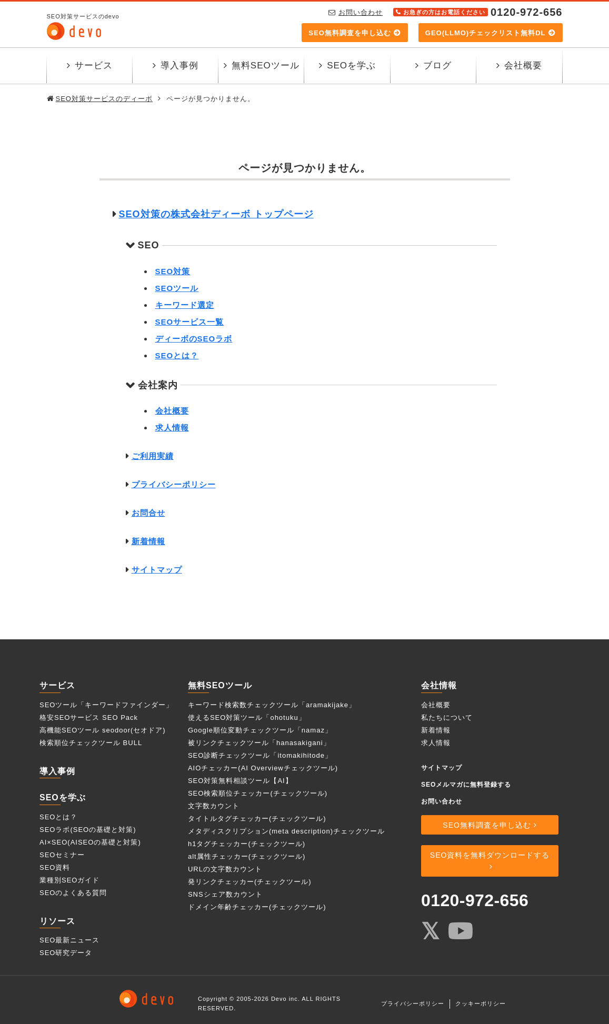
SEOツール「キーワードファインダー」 (106, 705)
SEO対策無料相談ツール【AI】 (240, 781)
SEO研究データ (65, 953)
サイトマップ (157, 569)
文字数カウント (213, 806)
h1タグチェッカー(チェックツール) (246, 844)
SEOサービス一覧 (189, 321)
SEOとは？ (177, 355)
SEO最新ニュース (69, 941)
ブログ (437, 66)
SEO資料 (54, 867)
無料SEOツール (265, 66)
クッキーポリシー (480, 1003)
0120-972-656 (474, 900)
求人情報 (172, 427)
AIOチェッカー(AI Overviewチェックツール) (263, 768)
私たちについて (447, 717)
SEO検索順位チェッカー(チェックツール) (257, 793)
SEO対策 (173, 271)
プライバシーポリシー (174, 484)
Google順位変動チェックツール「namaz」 (260, 730)
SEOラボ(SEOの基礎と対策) (87, 830)
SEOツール (177, 288)
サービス (94, 66)
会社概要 (523, 66)
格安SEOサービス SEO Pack (88, 717)
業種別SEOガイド (69, 880)
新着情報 (148, 541)
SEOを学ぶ (351, 66)
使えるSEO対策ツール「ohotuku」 (247, 717)
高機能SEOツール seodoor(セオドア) (102, 730)
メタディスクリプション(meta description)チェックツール (286, 831)
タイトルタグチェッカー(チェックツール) (257, 818)
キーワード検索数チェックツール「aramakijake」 (272, 705)
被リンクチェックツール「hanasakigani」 (259, 743)
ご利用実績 (153, 455)
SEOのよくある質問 (73, 893)
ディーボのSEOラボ (194, 338)
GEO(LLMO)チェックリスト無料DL (485, 33)
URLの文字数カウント (225, 869)
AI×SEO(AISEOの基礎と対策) (90, 842)
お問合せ (148, 512)
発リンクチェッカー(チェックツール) (250, 882)
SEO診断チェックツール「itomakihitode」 (260, 755)
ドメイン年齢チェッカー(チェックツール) (257, 907)
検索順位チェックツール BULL (90, 743)
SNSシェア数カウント (225, 894)
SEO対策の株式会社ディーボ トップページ (216, 214)
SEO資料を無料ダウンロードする (490, 855)
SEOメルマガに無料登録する (466, 784)
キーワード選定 (184, 304)
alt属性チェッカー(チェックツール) (246, 856)
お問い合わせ (360, 12)
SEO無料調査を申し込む (349, 33)
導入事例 (179, 66)
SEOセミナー (62, 855)
